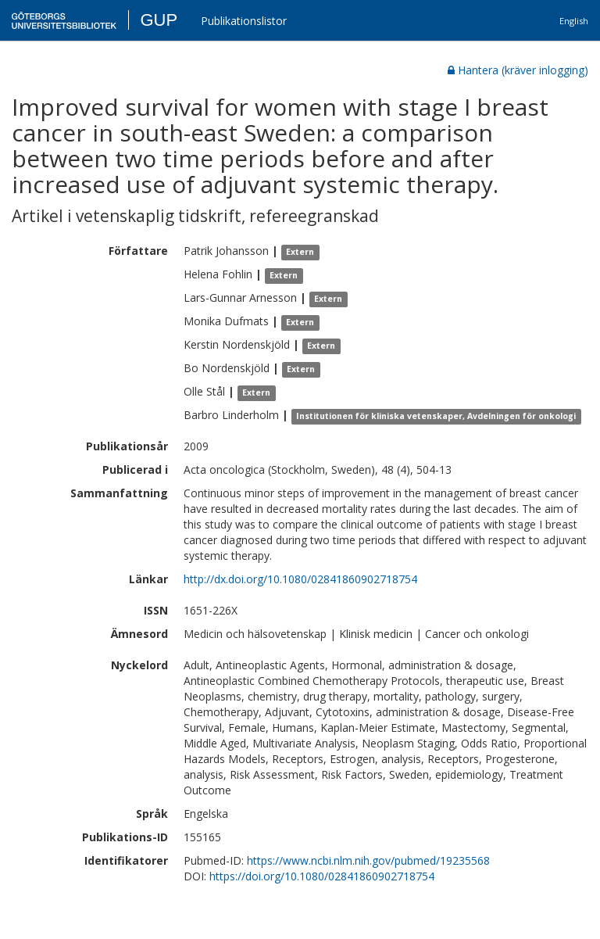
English (573, 21)
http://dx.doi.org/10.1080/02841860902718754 (300, 579)
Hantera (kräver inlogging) (518, 70)
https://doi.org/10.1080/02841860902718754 (321, 876)
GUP (158, 20)
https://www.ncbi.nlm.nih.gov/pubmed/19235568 (368, 860)
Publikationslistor (244, 20)
